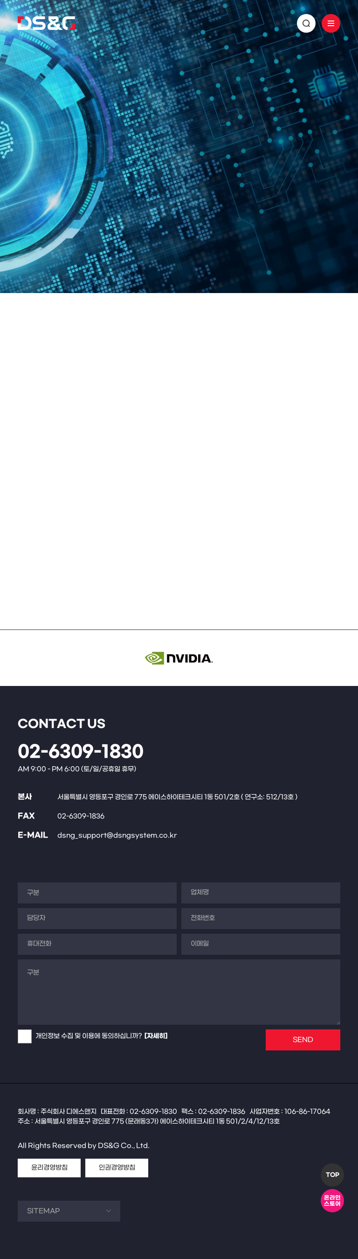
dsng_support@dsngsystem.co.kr (117, 835)
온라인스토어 (332, 1201)
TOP (332, 1175)
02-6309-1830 (81, 752)
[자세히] (156, 1036)
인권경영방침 (117, 1168)
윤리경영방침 (49, 1168)
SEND (303, 1040)
